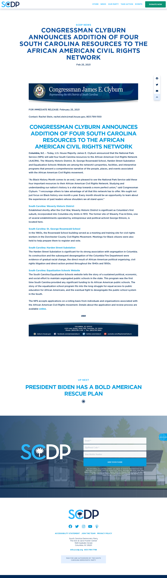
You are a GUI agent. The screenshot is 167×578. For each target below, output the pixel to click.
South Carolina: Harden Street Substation (52, 249)
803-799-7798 (90, 553)
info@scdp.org (76, 553)
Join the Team (88, 536)
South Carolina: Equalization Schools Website (54, 272)
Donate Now (155, 4)
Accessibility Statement (67, 536)
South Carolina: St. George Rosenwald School (54, 230)
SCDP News (83, 25)
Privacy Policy (104, 536)
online (56, 311)
